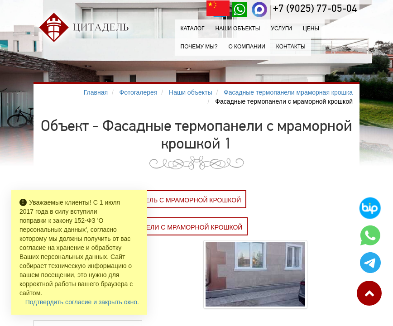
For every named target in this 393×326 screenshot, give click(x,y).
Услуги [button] (281, 28)
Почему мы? (199, 46)
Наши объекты (237, 28)
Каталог (193, 28)
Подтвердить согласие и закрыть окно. (82, 302)
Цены (311, 28)
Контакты (291, 46)
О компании (246, 46)
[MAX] (259, 9)
